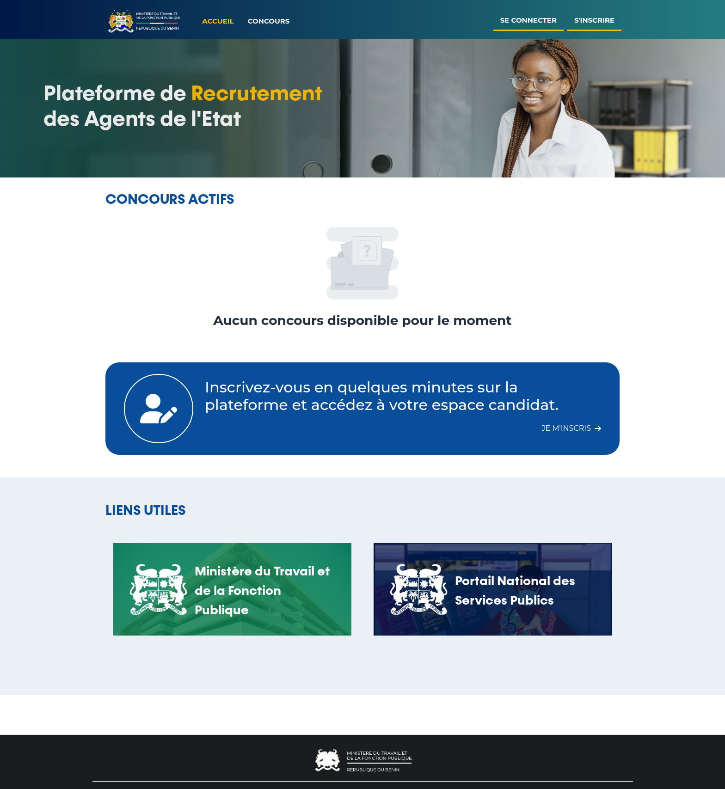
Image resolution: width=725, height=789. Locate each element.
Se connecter (528, 20)
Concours (269, 21)
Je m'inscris (571, 428)
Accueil (217, 21)
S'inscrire (594, 20)
